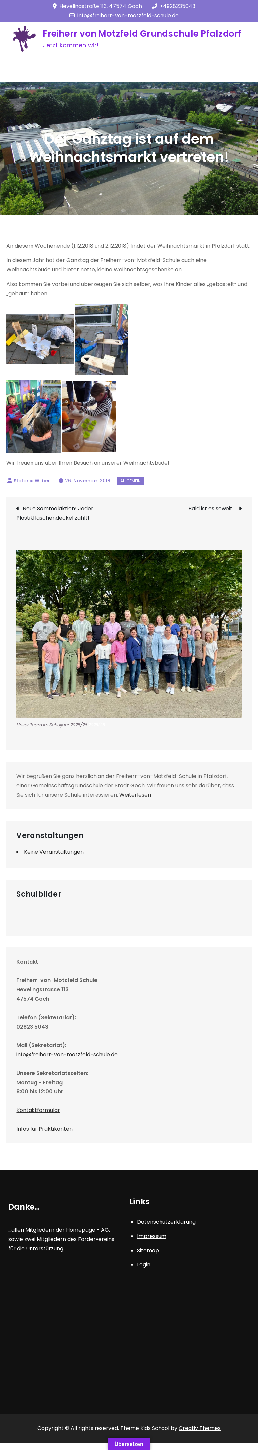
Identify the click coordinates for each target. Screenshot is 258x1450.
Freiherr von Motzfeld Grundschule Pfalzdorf (142, 34)
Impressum (151, 1236)
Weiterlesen (135, 795)
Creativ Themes (200, 1428)
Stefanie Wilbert (33, 480)
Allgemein (130, 481)
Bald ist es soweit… (211, 508)
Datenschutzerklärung (166, 1222)
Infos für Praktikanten (44, 1129)
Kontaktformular (38, 1110)
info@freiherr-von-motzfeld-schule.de (124, 15)
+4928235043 (173, 6)
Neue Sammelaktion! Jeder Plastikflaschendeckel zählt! (54, 513)
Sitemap (148, 1250)
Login (143, 1264)
